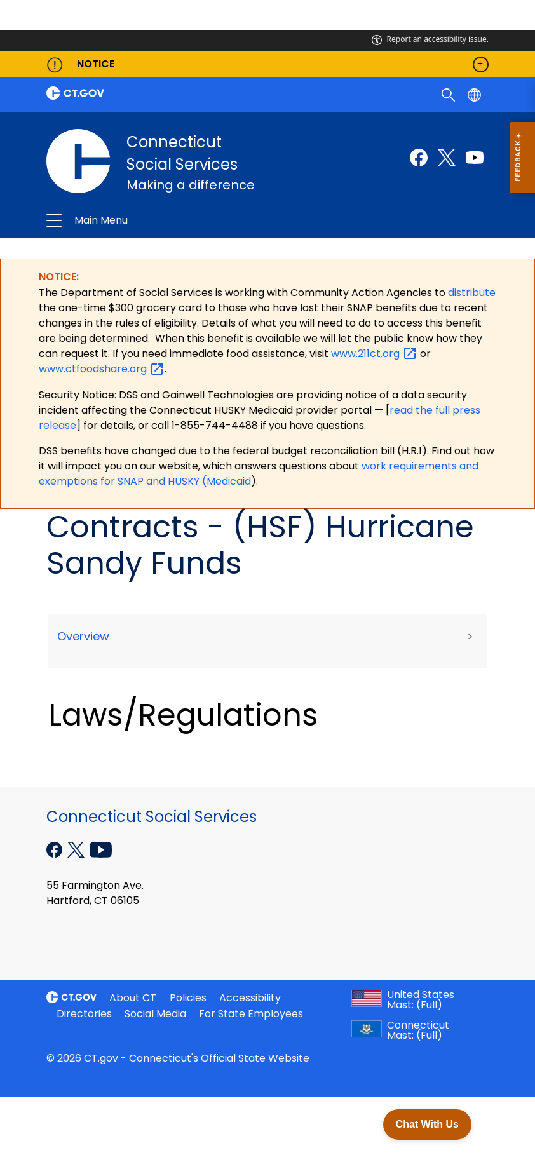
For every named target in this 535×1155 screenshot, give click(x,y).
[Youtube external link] (475, 157)
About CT (132, 997)
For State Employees (251, 1013)
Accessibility (250, 997)
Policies (188, 997)
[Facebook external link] (419, 157)
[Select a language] (476, 94)
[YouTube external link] (101, 849)
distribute (472, 292)
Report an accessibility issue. (430, 39)
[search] (449, 94)
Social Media (155, 1013)
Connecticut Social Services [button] (180, 220)
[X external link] (77, 849)
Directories (84, 1013)
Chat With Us (427, 1124)
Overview (83, 636)
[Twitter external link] (447, 157)
